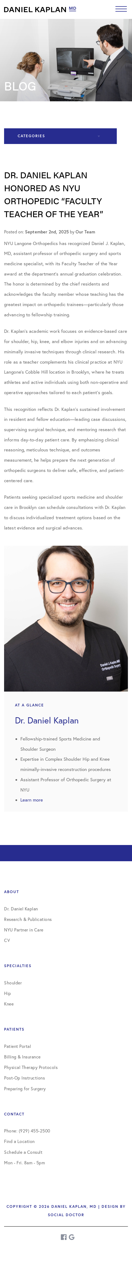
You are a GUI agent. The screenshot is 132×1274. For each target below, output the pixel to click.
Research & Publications (28, 919)
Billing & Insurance (22, 1057)
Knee (9, 1004)
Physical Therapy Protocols (31, 1067)
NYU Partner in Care (23, 930)
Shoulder (13, 982)
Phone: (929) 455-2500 (27, 1131)
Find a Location (19, 1141)
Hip (7, 993)
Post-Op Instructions (24, 1078)
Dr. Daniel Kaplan (21, 908)
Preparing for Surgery (25, 1088)
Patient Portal (17, 1046)
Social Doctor (66, 1214)
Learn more (31, 800)
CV (7, 940)
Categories (31, 135)
